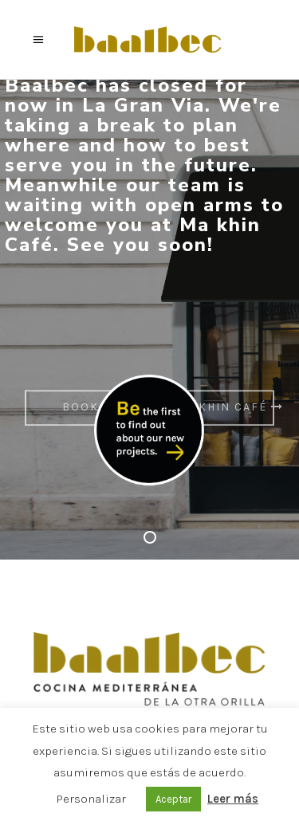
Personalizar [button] (91, 799)
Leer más (232, 799)
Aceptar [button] (173, 799)
